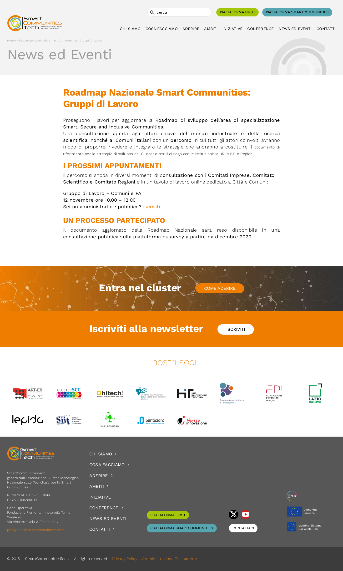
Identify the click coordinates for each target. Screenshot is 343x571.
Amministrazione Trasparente (169, 558)
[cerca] (179, 12)
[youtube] (245, 514)
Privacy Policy (124, 558)
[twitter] (233, 514)
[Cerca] (151, 12)
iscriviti (151, 206)
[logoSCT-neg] (31, 448)
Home (11, 40)
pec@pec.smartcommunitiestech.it (36, 530)
